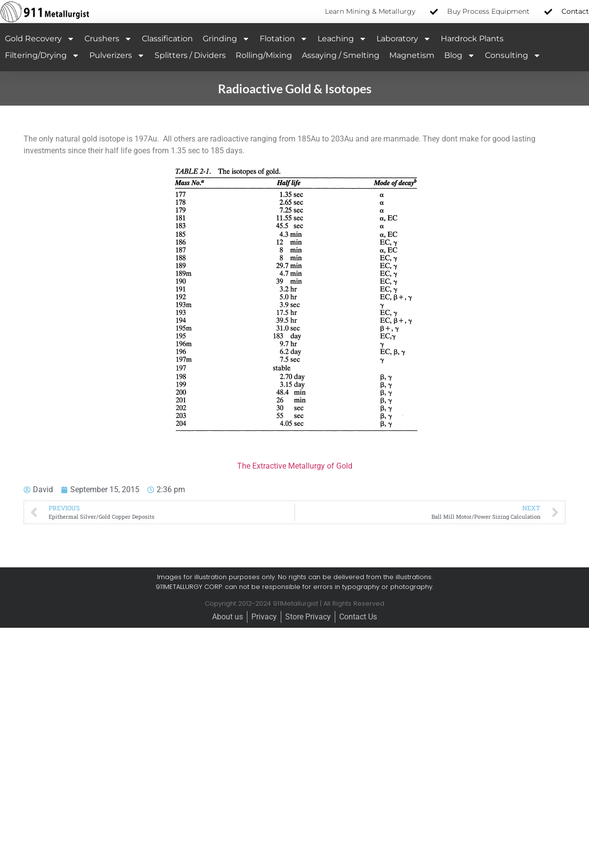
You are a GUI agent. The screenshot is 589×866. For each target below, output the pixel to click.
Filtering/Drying (42, 55)
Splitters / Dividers (190, 55)
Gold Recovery (40, 38)
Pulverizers (117, 55)
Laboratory (403, 38)
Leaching (342, 38)
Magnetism (411, 55)
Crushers (108, 38)
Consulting (513, 55)
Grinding (226, 38)
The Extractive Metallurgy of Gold (294, 466)
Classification (167, 38)
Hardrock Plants (472, 38)
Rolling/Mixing (264, 55)
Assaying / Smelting (340, 55)
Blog (459, 55)
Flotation (284, 38)
